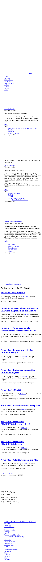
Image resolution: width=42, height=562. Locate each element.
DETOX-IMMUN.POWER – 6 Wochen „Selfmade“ (23, 128)
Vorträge (10, 195)
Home (6, 76)
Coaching (11, 130)
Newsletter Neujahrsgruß (13, 292)
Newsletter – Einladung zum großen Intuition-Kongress (18, 371)
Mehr (6, 125)
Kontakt (6, 86)
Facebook (7, 556)
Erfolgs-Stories (8, 83)
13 (6, 473)
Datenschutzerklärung (10, 549)
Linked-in (7, 559)
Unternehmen (8, 80)
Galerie (6, 85)
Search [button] (20, 475)
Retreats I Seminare (14, 193)
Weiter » (10, 473)
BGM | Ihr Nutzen (13, 246)
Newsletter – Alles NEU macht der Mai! (19, 460)
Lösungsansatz (12, 248)
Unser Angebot (12, 249)
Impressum (7, 551)
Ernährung (11, 131)
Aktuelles (7, 554)
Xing (5, 558)
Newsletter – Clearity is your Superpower (20, 405)
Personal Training (13, 133)
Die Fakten (11, 244)
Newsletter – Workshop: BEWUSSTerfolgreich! (12, 442)
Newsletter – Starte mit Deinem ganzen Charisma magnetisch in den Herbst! (19, 309)
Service (6, 88)
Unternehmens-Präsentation (14, 283)
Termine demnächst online (16, 198)
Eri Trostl (7, 78)
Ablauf (10, 251)
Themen (10, 196)
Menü (16, 73)
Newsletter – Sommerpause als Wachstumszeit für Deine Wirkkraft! (18, 329)
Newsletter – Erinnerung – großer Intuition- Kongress (17, 351)
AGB (6, 90)
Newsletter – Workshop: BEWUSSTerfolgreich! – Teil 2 (15, 422)
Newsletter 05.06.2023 (11, 390)
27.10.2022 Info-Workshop (20, 200)
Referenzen (7, 81)
